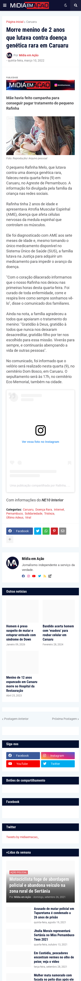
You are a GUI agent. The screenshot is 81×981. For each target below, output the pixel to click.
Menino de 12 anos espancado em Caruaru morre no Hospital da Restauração (21, 683)
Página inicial (14, 21)
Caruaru (31, 21)
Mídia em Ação (33, 558)
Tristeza (49, 513)
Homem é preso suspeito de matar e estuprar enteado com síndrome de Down (21, 632)
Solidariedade (33, 513)
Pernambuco (14, 513)
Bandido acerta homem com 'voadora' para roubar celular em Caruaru (58, 632)
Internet (59, 509)
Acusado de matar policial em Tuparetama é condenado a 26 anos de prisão (54, 913)
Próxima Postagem (64, 718)
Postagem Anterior (16, 718)
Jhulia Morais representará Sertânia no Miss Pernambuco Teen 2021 (54, 935)
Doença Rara (43, 509)
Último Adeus (14, 517)
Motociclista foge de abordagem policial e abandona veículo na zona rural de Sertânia (39, 885)
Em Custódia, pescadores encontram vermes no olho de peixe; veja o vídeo (54, 957)
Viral (28, 517)
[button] (5, 5)
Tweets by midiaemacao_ (22, 837)
